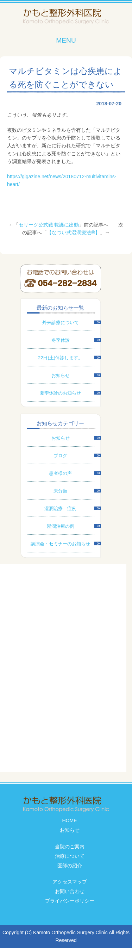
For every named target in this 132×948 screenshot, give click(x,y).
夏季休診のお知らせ (60, 393)
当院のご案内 (69, 846)
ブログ (60, 455)
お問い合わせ (69, 891)
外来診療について (60, 322)
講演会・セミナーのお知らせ (60, 543)
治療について (69, 856)
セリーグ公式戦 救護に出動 (49, 225)
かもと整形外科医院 (66, 17)
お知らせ (60, 375)
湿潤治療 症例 (60, 508)
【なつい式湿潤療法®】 (73, 232)
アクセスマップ (69, 882)
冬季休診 (60, 340)
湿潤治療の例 (60, 526)
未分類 (60, 491)
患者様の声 (60, 473)
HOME (69, 820)
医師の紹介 (69, 865)
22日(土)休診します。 (60, 357)
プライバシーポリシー (69, 901)
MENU (66, 40)
